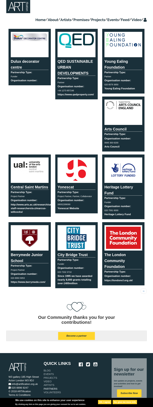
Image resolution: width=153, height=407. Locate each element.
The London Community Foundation (115, 261)
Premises (81, 20)
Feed (125, 20)
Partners (50, 388)
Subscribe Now (129, 393)
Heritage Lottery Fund (117, 214)
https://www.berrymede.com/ (28, 282)
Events (113, 20)
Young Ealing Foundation (119, 88)
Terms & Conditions (19, 395)
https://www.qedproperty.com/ (76, 94)
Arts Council (115, 129)
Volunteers (52, 392)
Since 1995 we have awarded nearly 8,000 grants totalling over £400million (75, 280)
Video (136, 20)
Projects (98, 20)
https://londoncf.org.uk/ (118, 280)
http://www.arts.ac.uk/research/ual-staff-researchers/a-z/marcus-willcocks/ (32, 208)
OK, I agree (104, 402)
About (53, 20)
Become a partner (76, 336)
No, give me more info (125, 402)
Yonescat (66, 187)
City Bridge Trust (73, 255)
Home (40, 20)
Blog (47, 370)
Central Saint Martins (29, 187)
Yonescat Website (68, 208)
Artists (65, 20)
